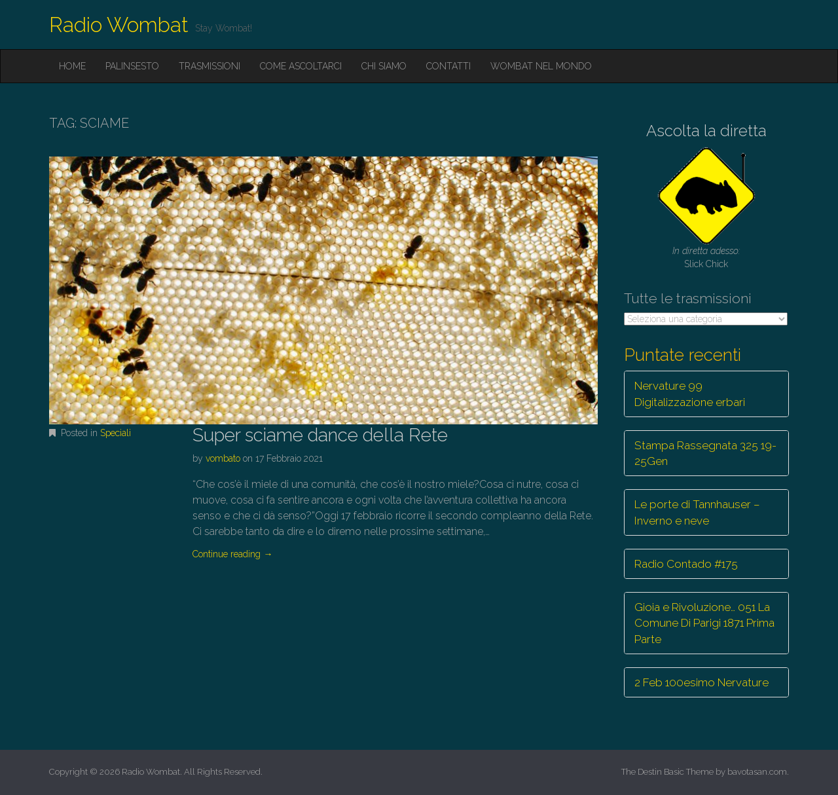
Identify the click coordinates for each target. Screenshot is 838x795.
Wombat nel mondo (541, 66)
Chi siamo (384, 66)
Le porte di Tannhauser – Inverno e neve (697, 512)
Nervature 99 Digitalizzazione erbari (689, 393)
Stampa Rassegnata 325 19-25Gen (705, 453)
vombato (223, 458)
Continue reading (232, 554)
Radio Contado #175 (686, 563)
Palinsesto (132, 66)
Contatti (448, 66)
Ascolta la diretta (706, 130)
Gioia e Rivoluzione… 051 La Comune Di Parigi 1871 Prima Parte (704, 623)
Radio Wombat (119, 24)
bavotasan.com (757, 772)
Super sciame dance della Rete (320, 435)
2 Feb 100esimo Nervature (701, 682)
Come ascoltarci (301, 66)
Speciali (115, 433)
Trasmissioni (209, 66)
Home (72, 66)
